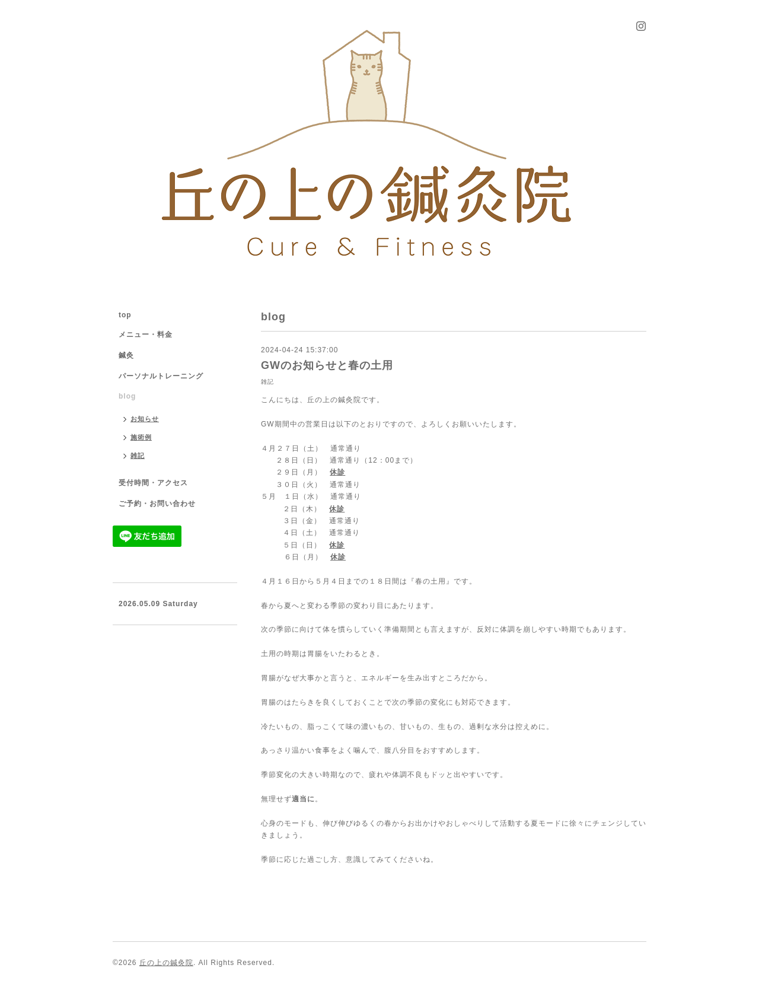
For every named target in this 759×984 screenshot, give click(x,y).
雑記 (267, 381)
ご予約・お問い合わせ (157, 503)
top (125, 315)
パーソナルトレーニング (161, 376)
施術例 (141, 437)
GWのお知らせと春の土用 (327, 365)
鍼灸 (126, 355)
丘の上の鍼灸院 (166, 962)
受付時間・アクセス (153, 483)
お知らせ (144, 418)
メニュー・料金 (146, 334)
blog (127, 396)
